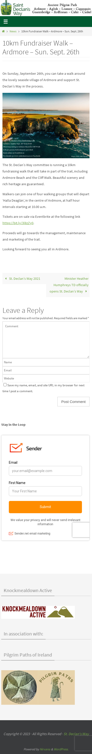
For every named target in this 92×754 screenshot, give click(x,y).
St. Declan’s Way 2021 (21, 278)
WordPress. (61, 749)
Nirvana (45, 749)
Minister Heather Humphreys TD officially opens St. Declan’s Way (69, 284)
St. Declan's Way (76, 733)
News (13, 31)
